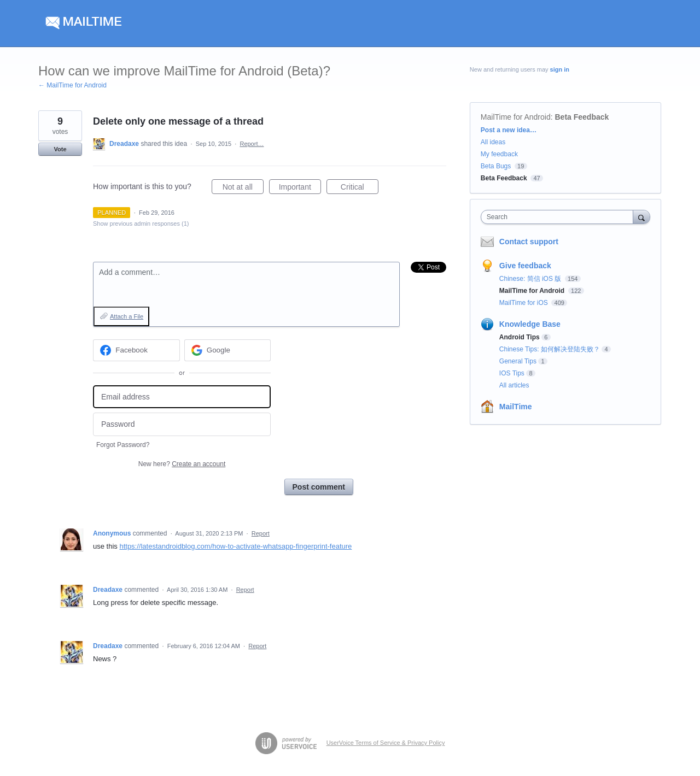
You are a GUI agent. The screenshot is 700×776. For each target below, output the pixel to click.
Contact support (528, 241)
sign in (559, 69)
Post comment (319, 487)
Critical (359, 189)
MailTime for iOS (524, 303)
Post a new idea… (508, 130)
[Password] (182, 424)
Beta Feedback (582, 117)
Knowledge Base (530, 324)
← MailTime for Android (72, 85)
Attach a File (126, 316)
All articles (514, 385)
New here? (181, 464)
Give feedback (525, 265)
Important (300, 189)
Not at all (243, 189)
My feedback (499, 154)
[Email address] (182, 397)
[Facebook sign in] (136, 350)
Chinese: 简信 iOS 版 (531, 279)
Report (261, 533)
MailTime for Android (516, 117)
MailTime (515, 406)
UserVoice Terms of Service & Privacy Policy (385, 742)
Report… (252, 143)
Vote (60, 149)
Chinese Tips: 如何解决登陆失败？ (549, 349)
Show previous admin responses (141, 223)
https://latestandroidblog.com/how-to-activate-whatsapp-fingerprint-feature (235, 546)
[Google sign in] (227, 350)
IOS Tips (511, 373)
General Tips (517, 361)
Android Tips (519, 337)
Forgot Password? (122, 445)
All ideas (493, 142)
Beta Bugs (496, 166)
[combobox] (559, 217)
